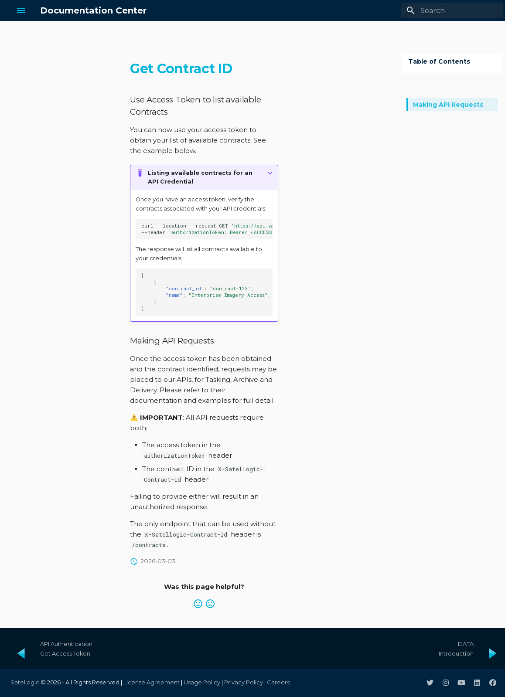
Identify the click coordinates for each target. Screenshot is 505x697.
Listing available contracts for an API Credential (200, 177)
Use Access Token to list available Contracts (446, 84)
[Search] (452, 10)
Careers (278, 682)
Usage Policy (202, 682)
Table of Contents (439, 61)
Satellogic (24, 682)
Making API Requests (448, 105)
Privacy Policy (243, 682)
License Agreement (151, 682)
